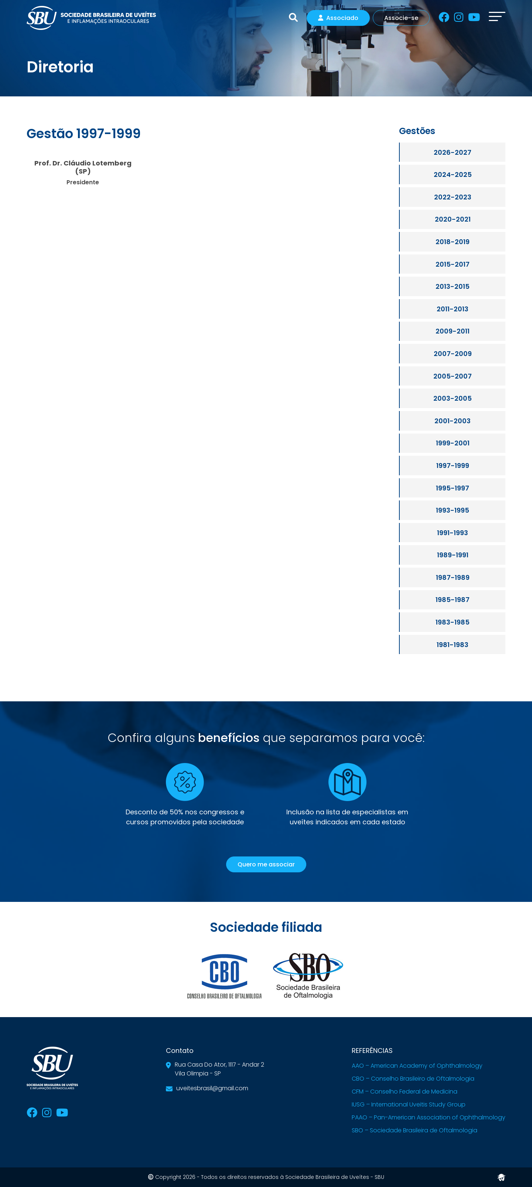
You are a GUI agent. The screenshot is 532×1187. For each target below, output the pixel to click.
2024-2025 (453, 174)
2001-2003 (452, 420)
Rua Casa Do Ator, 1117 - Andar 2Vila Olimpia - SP (219, 1069)
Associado (338, 18)
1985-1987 (453, 599)
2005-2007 (452, 376)
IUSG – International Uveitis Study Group (409, 1104)
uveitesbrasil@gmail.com (212, 1088)
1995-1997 (452, 488)
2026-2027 (452, 152)
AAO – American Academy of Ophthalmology (417, 1065)
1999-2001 (453, 443)
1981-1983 (452, 644)
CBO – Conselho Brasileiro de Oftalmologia (413, 1078)
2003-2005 (452, 398)
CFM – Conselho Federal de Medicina (404, 1091)
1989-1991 (452, 555)
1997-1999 (452, 465)
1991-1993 (452, 532)
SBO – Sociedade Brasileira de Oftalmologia (414, 1130)
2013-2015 (453, 286)
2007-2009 (453, 353)
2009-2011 (453, 331)
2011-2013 (452, 309)
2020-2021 (453, 219)
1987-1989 (453, 577)
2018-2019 (453, 241)
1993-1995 (452, 510)
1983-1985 (453, 622)
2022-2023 (452, 197)
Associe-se (401, 18)
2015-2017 (453, 264)
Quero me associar (266, 864)
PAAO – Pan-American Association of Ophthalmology (428, 1117)
